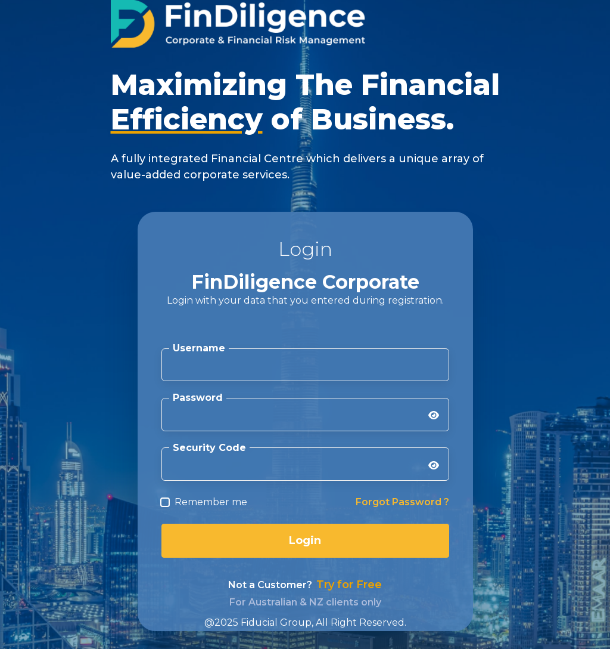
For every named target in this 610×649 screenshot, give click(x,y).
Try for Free (349, 584)
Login (305, 540)
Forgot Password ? (402, 502)
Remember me (211, 502)
